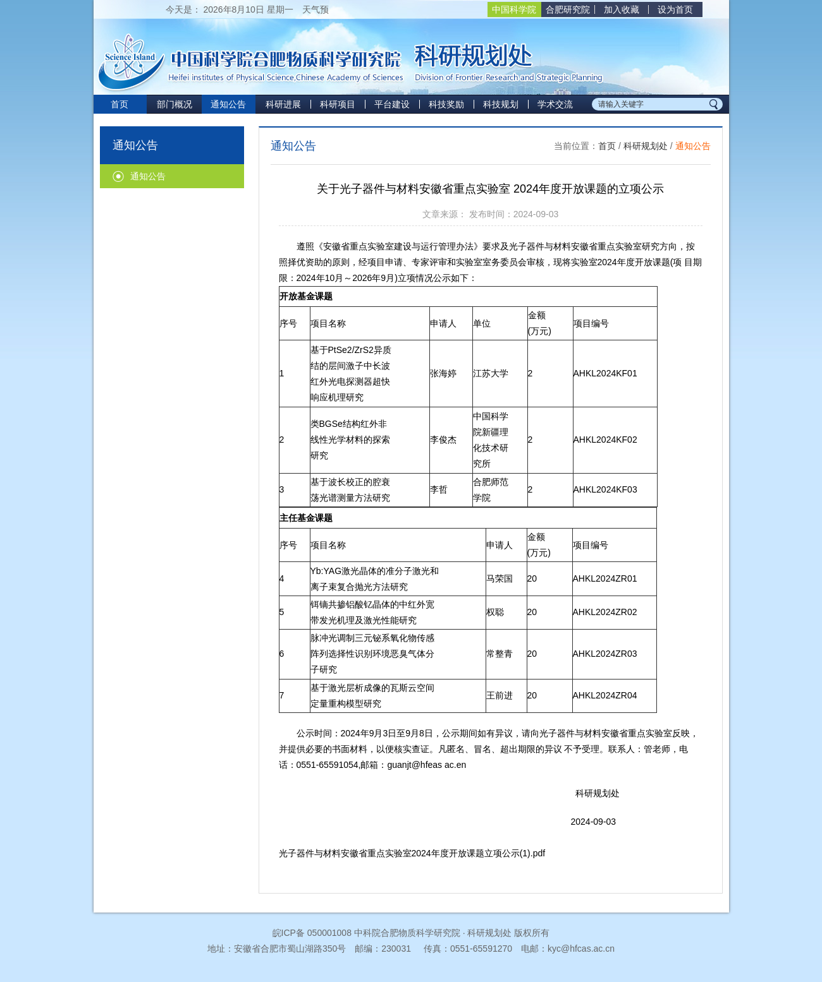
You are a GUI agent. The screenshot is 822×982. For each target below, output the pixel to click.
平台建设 (392, 104)
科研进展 (283, 104)
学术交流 (555, 104)
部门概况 (174, 104)
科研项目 (337, 104)
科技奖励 (446, 104)
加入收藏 (621, 9)
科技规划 (500, 104)
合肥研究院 (568, 9)
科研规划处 (645, 146)
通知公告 (228, 104)
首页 (119, 104)
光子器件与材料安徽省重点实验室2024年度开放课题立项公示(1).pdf (412, 853)
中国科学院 (514, 9)
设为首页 (675, 9)
